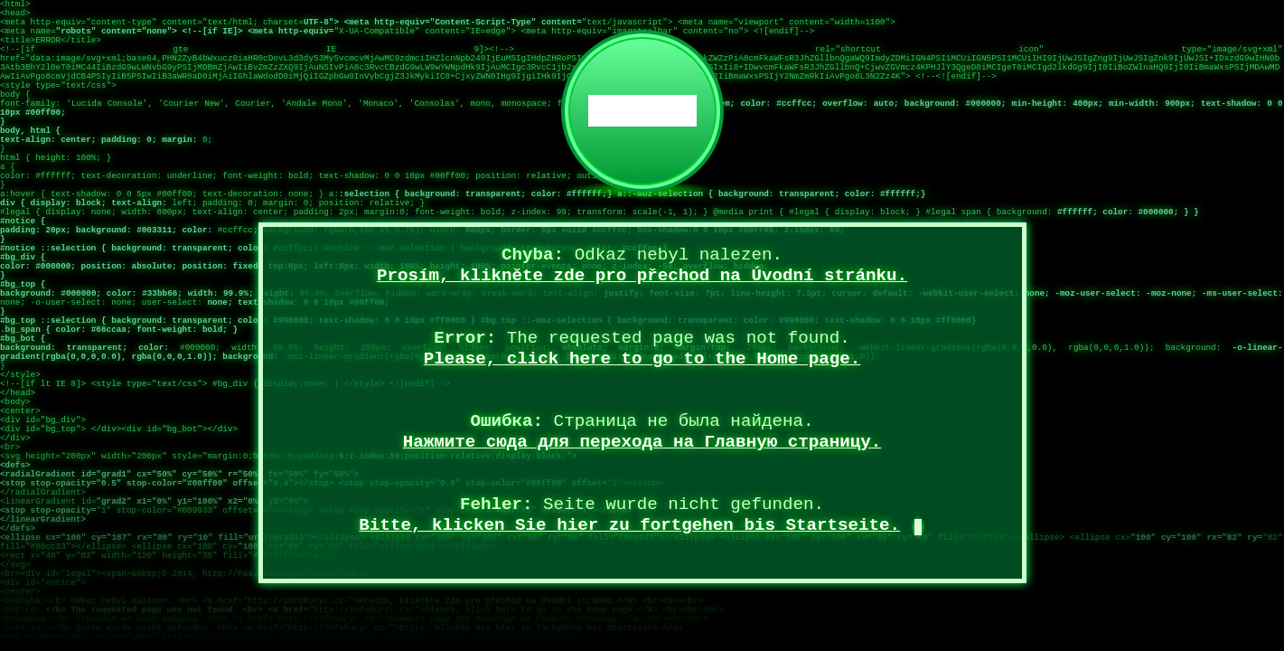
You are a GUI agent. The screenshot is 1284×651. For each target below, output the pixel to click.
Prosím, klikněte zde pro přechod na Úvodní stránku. (642, 276)
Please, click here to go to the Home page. (642, 359)
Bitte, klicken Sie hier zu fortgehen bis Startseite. (629, 525)
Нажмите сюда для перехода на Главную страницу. (642, 442)
